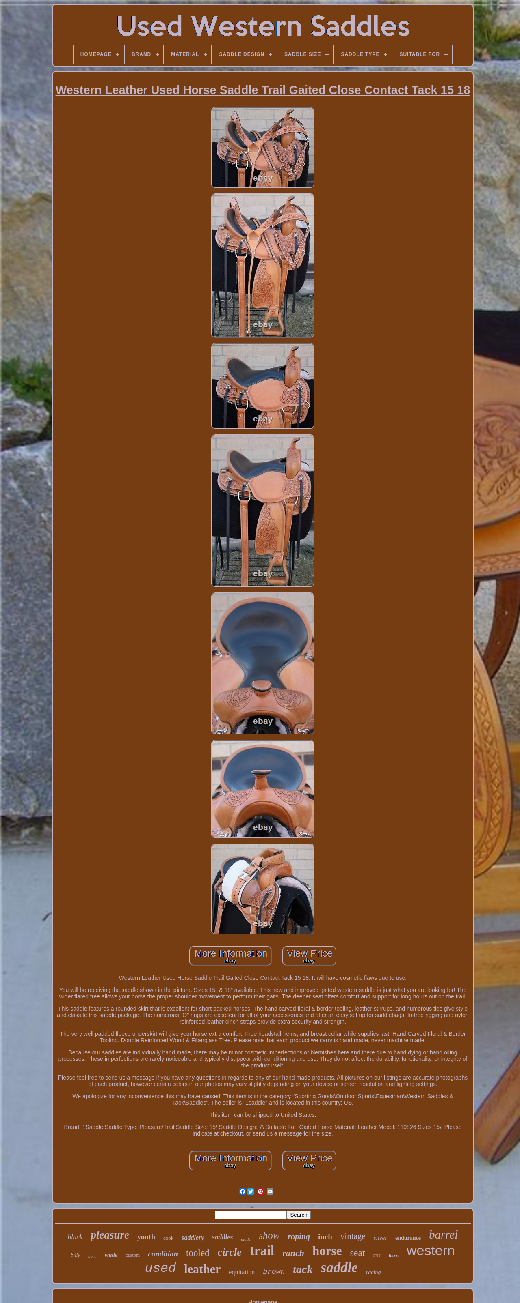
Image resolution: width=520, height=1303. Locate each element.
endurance (408, 1238)
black (75, 1237)
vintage (353, 1236)
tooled (198, 1253)
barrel (443, 1234)
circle (230, 1252)
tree (377, 1255)
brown (274, 1272)
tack (302, 1269)
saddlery (193, 1237)
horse (327, 1251)
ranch (293, 1253)
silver (380, 1237)
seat (357, 1252)
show (269, 1235)
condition (163, 1253)
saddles (222, 1237)
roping (299, 1236)
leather (202, 1268)
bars (394, 1256)
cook (168, 1238)
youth (146, 1237)
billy (75, 1255)
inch (325, 1236)
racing (373, 1272)
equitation (242, 1272)
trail (262, 1250)
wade (111, 1254)
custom (133, 1255)
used (160, 1268)
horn (92, 1256)
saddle (339, 1267)
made (246, 1238)
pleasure (110, 1235)
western (431, 1250)
